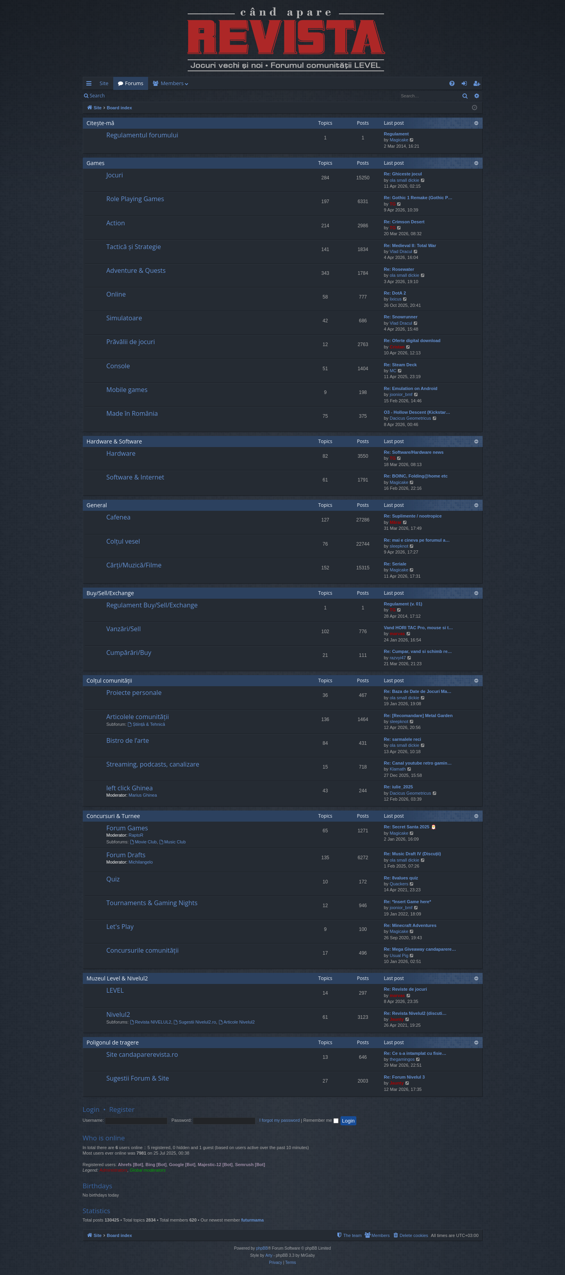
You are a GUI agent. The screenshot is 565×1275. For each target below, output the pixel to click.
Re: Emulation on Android (411, 388)
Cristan (397, 346)
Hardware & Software (114, 441)
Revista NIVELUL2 (150, 1022)
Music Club (172, 841)
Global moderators (148, 1170)
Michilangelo (141, 862)
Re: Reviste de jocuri (405, 989)
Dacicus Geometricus (410, 418)
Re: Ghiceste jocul (403, 173)
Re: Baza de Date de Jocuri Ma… (418, 691)
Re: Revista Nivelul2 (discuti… (415, 1013)
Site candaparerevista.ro (142, 1054)
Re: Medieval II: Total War (410, 245)
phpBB (262, 1248)
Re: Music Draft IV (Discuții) (412, 853)
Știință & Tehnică (146, 724)
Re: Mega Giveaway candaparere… (420, 949)
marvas (397, 633)
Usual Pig (399, 955)
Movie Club (143, 841)
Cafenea (119, 517)
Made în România (132, 413)
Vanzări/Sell (124, 628)
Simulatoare (124, 318)
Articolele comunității (138, 716)
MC (393, 370)
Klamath (397, 769)
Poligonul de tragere (113, 1042)
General (97, 505)
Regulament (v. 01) (403, 603)
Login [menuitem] (465, 85)
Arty (268, 1255)
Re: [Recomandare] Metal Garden (418, 715)
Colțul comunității (109, 680)
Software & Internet (135, 477)
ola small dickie (404, 180)
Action (116, 223)
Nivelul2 (118, 1014)
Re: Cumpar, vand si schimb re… (418, 651)
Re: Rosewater (399, 269)
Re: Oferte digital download (412, 340)
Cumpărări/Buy (129, 652)
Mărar (395, 522)
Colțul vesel (123, 541)
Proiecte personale (134, 692)
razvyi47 (398, 657)
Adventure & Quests (136, 270)
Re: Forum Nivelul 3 (404, 1077)
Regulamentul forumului (142, 135)
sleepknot (399, 546)
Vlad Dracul (401, 251)
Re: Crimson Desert (404, 221)
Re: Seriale (395, 563)
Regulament (396, 133)
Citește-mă (100, 123)
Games (96, 163)
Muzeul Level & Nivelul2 (117, 978)
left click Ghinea (130, 788)
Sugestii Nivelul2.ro (195, 1022)
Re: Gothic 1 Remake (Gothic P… (418, 197)
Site (104, 83)
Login (122, 95)
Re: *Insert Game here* (407, 901)
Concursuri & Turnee (113, 816)
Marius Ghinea (143, 795)
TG (393, 204)
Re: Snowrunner (401, 316)
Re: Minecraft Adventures (410, 925)
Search (97, 95)
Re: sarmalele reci (402, 739)
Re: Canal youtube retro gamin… (418, 763)
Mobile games (127, 389)
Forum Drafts (126, 855)
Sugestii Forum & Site (138, 1078)
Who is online (104, 1137)
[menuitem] (329, 83)
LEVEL (115, 990)
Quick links (90, 85)
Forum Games (127, 828)
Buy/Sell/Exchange (110, 593)
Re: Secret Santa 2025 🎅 (410, 826)
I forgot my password (279, 1120)
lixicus (395, 299)
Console (118, 366)
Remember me (321, 1120)
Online (116, 294)
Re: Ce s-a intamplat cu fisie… (415, 1053)
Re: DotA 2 (395, 293)
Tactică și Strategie (134, 246)
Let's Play (120, 926)
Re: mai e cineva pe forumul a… (417, 540)
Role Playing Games (135, 198)
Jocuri (115, 175)
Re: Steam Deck (400, 364)
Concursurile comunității (143, 950)
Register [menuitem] (478, 85)
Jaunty (396, 1019)
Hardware (121, 453)
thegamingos (402, 1059)
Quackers (399, 883)
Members (172, 83)
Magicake (399, 139)
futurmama (252, 1220)
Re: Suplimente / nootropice (413, 516)
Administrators (113, 1170)
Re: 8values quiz (401, 877)
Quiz (113, 879)
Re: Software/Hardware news (414, 452)
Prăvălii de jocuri (131, 341)
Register (149, 95)
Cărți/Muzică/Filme (134, 565)
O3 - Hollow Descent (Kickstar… (417, 412)
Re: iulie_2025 (398, 786)
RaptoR (136, 835)
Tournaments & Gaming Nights (152, 902)
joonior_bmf (401, 394)
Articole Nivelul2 (237, 1022)
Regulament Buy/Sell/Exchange (152, 605)
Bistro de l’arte (128, 740)
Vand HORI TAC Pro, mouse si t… (418, 627)
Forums (134, 83)
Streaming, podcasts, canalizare (153, 764)
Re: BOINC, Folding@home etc (416, 476)
